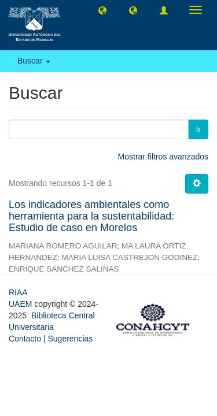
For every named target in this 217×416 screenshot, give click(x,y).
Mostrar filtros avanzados (163, 156)
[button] (102, 10)
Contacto (25, 338)
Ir (198, 129)
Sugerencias (70, 338)
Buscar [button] (33, 60)
